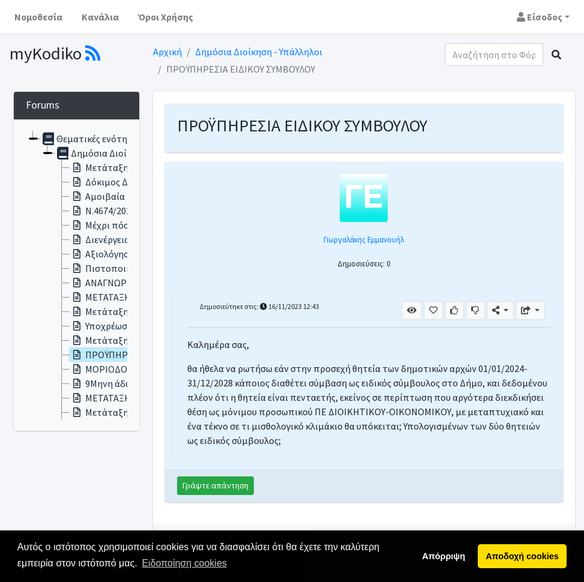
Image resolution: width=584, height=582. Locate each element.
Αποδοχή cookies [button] (522, 556)
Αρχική (167, 52)
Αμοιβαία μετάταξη (119, 196)
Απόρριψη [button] (443, 556)
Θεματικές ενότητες (91, 138)
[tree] (76, 275)
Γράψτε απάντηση (215, 485)
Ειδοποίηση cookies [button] (184, 563)
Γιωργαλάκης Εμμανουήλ (364, 239)
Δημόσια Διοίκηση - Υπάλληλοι (258, 52)
